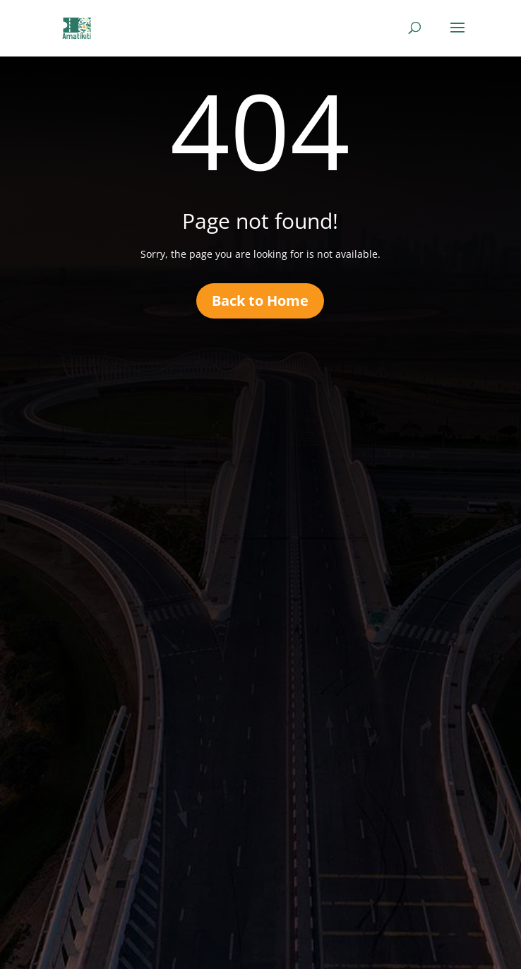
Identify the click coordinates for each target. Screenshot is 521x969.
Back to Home (260, 300)
